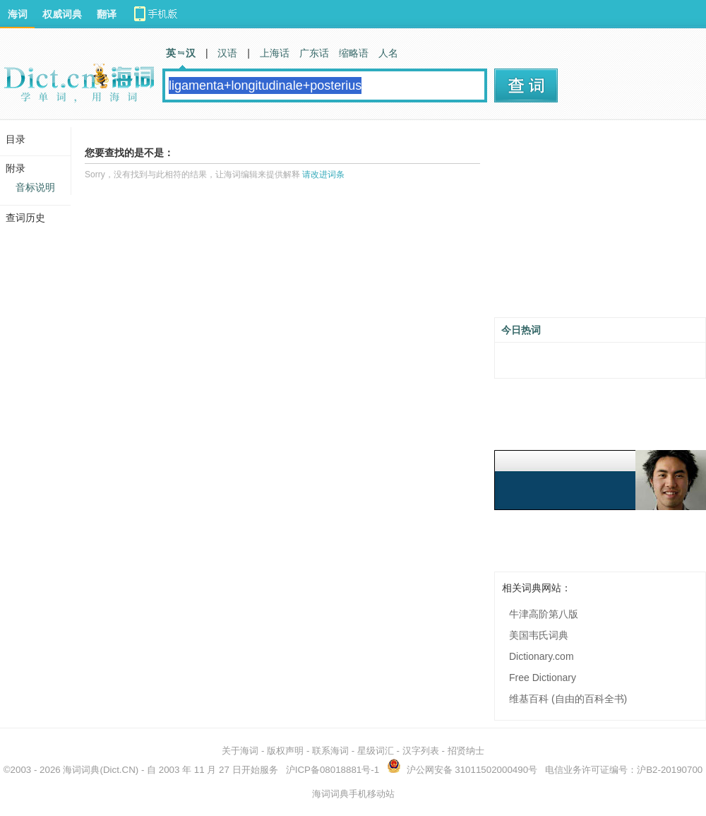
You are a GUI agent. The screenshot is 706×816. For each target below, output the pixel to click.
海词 (18, 14)
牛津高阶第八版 (543, 614)
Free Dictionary (542, 677)
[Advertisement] (600, 224)
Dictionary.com (541, 656)
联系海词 (330, 750)
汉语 (227, 53)
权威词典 (62, 14)
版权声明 (285, 750)
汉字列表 (420, 750)
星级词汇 (375, 750)
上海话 (274, 53)
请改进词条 (323, 174)
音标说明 (35, 187)
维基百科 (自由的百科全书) (568, 698)
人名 (388, 53)
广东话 (314, 53)
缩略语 (354, 53)
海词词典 (81, 769)
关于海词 (240, 750)
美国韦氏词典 (538, 635)
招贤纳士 (466, 750)
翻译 (106, 14)
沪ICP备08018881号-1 (332, 769)
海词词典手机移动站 (353, 793)
